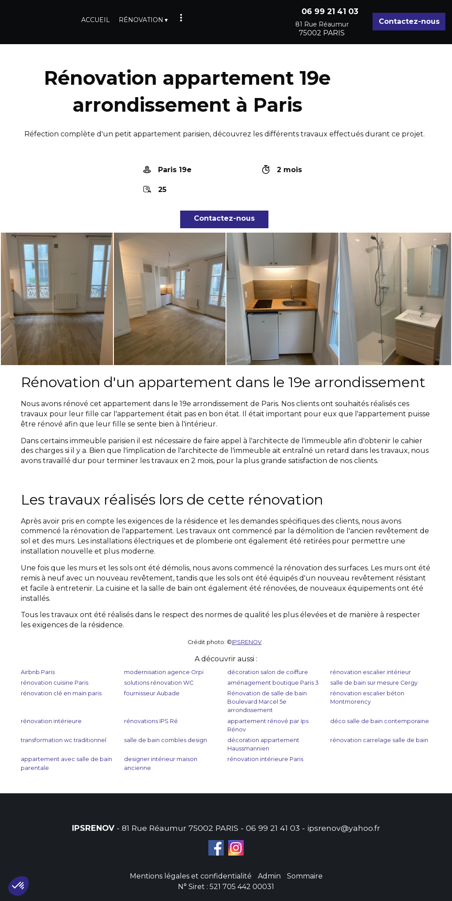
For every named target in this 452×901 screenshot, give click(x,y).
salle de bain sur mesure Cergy (374, 682)
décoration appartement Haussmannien (263, 744)
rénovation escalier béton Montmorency (367, 697)
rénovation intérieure (51, 721)
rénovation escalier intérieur (370, 672)
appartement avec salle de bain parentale (66, 763)
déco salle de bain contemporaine (379, 721)
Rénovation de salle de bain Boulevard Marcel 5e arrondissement (267, 701)
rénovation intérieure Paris (265, 759)
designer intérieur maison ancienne (160, 763)
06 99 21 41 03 (273, 828)
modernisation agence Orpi (163, 672)
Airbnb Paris (38, 672)
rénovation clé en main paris (61, 693)
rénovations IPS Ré (151, 721)
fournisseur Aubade (152, 693)
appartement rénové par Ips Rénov (268, 725)
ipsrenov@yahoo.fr (343, 828)
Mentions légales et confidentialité (191, 876)
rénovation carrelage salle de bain (379, 740)
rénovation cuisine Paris (54, 682)
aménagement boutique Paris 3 (273, 682)
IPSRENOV (247, 642)
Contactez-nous (409, 21)
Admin (269, 876)
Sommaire (305, 876)
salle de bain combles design (165, 740)
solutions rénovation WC (158, 682)
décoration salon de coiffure (267, 672)
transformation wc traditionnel (63, 740)
